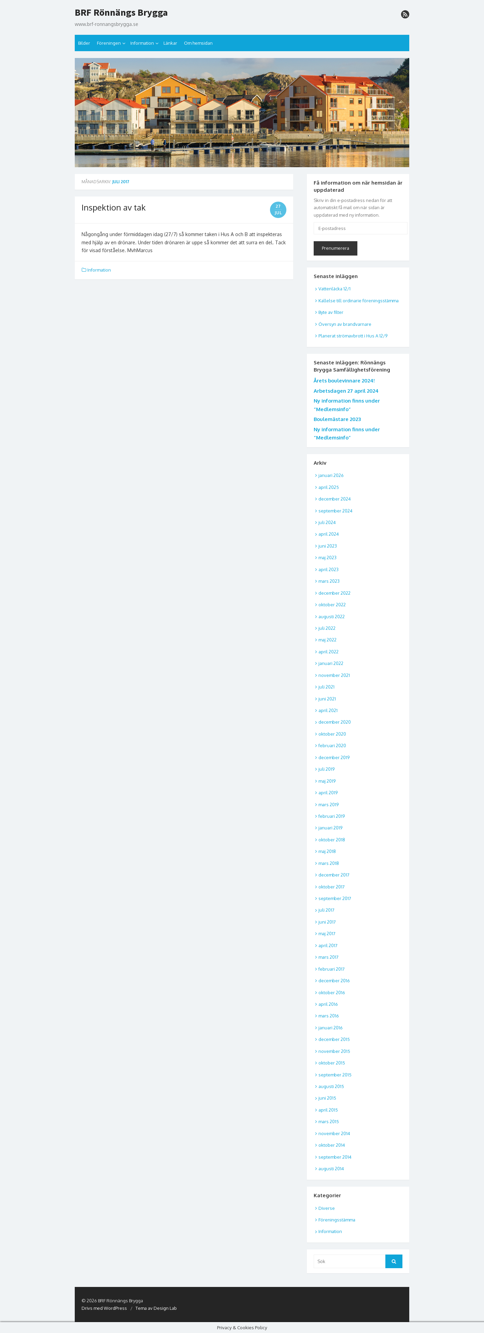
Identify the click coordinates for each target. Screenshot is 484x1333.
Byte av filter (330, 312)
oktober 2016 (331, 992)
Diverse (326, 1208)
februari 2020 (332, 745)
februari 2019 (331, 816)
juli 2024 (327, 522)
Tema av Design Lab (156, 1308)
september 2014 (335, 1157)
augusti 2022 (331, 616)
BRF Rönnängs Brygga (121, 12)
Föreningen (109, 43)
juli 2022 (327, 628)
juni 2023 (327, 546)
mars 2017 (328, 957)
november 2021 (334, 675)
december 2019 (334, 757)
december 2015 (334, 1039)
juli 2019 (326, 769)
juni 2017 (327, 922)
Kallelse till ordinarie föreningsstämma (358, 300)
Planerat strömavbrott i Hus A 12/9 (352, 335)
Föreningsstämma (336, 1219)
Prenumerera (335, 248)
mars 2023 (329, 581)
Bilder (84, 43)
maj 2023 (327, 557)
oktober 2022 (332, 604)
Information (142, 43)
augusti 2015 (331, 1086)
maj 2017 (327, 933)
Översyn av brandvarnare (344, 324)
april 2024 (328, 534)
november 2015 (334, 1051)
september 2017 (334, 898)
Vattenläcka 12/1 (334, 288)
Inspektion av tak (114, 207)
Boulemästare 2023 (337, 419)
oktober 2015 (331, 1063)
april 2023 (328, 569)
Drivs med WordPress (104, 1308)
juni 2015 (327, 1098)
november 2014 (334, 1133)
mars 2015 (328, 1121)
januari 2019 (330, 827)
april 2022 (328, 651)
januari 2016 (330, 1027)
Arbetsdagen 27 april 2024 (346, 391)
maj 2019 (327, 781)
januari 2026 (331, 475)
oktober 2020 (332, 734)
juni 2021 (327, 698)
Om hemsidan (198, 43)
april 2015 (328, 1110)
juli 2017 (326, 910)
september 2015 (335, 1074)
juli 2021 (326, 687)
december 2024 (334, 499)
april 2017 (328, 945)
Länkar (170, 43)
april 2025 (328, 487)
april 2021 (328, 710)
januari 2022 (330, 663)
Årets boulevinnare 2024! (344, 380)
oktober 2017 (331, 886)
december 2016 (334, 980)
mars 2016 (328, 1015)
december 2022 (334, 593)
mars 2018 (328, 863)
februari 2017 (331, 969)
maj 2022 (327, 639)
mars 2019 (328, 804)
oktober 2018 (331, 839)
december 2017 (334, 875)
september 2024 (335, 510)
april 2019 (328, 792)
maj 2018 (327, 851)
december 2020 (334, 722)
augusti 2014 (331, 1168)
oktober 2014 (331, 1145)
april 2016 (328, 1004)
